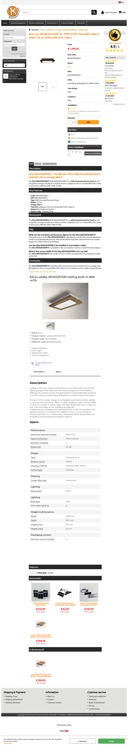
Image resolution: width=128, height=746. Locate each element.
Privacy (92, 705)
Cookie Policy (8, 743)
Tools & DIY (81, 23)
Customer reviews (54, 702)
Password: (8, 41)
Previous (30, 60)
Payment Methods (13, 702)
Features (38, 164)
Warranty (92, 699)
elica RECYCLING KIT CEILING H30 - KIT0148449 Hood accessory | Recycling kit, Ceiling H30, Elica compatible (65, 604)
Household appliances (18, 23)
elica (69, 66)
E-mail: (6, 34)
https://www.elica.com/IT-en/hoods (43, 271)
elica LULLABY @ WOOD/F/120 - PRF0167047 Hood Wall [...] (13, 78)
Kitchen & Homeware (36, 23)
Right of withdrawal (97, 702)
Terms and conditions (97, 696)
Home (5, 23)
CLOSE (126, 738)
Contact (50, 699)
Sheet (31, 164)
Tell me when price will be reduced (84, 138)
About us (50, 696)
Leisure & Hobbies (67, 23)
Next (64, 60)
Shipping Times (12, 696)
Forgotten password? (18, 54)
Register (23, 56)
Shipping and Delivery (14, 699)
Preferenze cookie (64, 725)
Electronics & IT (52, 23)
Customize (82, 741)
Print (73, 134)
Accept (111, 741)
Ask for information (78, 142)
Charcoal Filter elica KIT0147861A (41, 604)
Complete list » (119, 104)
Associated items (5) (49, 164)
